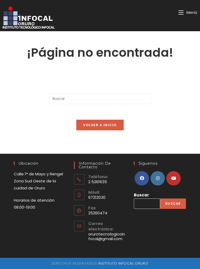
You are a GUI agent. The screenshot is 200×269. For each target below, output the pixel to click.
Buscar (141, 195)
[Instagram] (158, 178)
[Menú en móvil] (187, 12)
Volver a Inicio (100, 125)
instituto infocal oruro (122, 263)
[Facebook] (142, 178)
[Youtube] (173, 178)
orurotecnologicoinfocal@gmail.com (106, 236)
